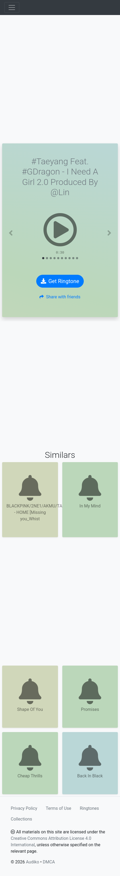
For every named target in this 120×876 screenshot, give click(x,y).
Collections (21, 819)
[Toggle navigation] (11, 7)
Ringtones (89, 808)
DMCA (49, 861)
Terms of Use (58, 808)
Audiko (32, 861)
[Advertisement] (60, 79)
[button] (11, 233)
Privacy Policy (24, 808)
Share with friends (59, 296)
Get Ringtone (60, 281)
